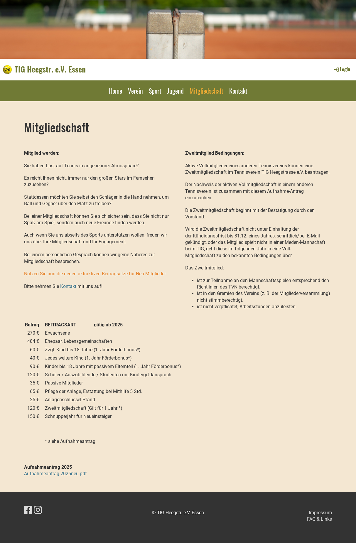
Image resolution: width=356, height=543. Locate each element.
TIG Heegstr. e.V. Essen (50, 69)
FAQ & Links (319, 519)
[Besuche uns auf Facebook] (28, 510)
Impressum (320, 512)
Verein (135, 90)
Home (115, 90)
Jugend (175, 90)
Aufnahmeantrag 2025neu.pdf (55, 473)
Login (341, 69)
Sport (155, 90)
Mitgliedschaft (206, 90)
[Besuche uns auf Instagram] (38, 510)
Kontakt (238, 90)
